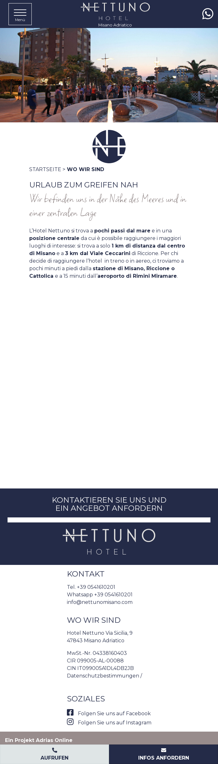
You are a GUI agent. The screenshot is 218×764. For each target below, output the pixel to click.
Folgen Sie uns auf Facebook (109, 714)
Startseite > (47, 169)
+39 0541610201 (96, 587)
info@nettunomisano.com (100, 602)
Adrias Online (54, 740)
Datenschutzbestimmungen (103, 676)
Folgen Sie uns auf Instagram (109, 723)
